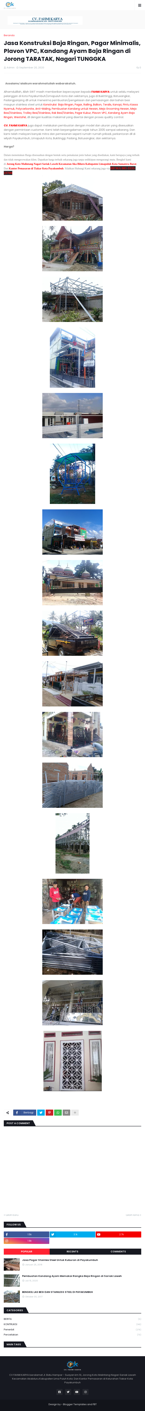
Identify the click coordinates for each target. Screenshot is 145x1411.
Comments (118, 1251)
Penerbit (72, 1330)
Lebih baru (12, 1215)
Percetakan (72, 1335)
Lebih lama (132, 1215)
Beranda (9, 35)
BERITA (72, 1319)
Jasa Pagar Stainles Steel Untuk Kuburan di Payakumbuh (60, 1260)
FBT (95, 1404)
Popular (26, 1251)
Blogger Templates (75, 1404)
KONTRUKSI (72, 1324)
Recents (72, 1251)
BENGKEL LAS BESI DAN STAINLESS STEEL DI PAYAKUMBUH (57, 1292)
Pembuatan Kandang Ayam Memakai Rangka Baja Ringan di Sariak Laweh (72, 1276)
